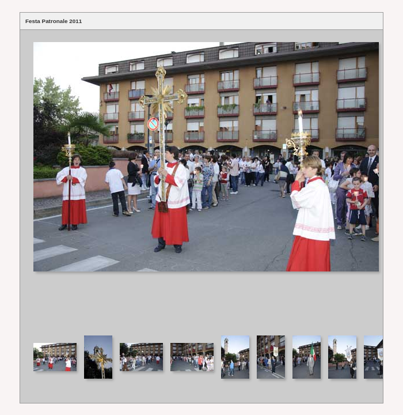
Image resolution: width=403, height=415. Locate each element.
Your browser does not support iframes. (201, 182)
